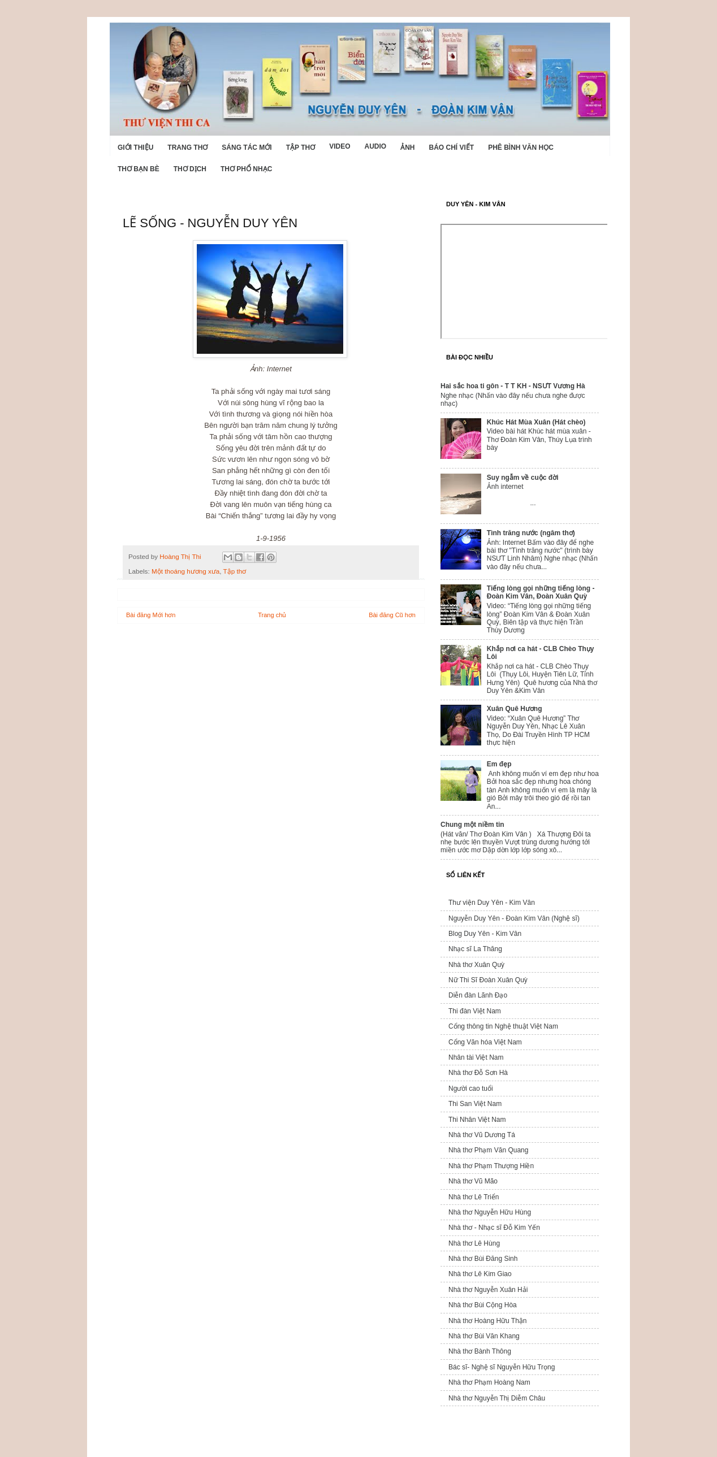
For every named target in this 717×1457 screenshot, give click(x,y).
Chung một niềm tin (472, 825)
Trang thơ (187, 147)
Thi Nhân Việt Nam (477, 1120)
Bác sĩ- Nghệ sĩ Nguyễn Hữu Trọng (501, 1367)
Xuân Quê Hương (514, 709)
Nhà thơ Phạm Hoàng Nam (489, 1382)
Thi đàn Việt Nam (474, 1011)
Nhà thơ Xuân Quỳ (476, 965)
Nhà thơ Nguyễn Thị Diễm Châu (496, 1398)
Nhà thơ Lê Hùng (474, 1243)
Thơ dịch (190, 169)
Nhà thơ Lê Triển (473, 1197)
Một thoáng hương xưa (185, 571)
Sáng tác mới (246, 147)
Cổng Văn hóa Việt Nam (485, 1042)
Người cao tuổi (470, 1088)
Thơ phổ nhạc (246, 169)
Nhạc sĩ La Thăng (475, 949)
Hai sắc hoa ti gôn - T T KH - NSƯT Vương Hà (512, 386)
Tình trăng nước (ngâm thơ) (531, 533)
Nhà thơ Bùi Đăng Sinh (482, 1259)
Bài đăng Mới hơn (150, 615)
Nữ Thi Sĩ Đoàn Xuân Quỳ (488, 980)
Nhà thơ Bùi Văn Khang (484, 1336)
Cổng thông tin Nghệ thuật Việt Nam (503, 1026)
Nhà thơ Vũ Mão (473, 1181)
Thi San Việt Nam (475, 1104)
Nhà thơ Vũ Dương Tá (481, 1135)
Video (339, 146)
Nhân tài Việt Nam (476, 1057)
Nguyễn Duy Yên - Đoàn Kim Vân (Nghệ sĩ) (514, 918)
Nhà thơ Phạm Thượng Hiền (491, 1166)
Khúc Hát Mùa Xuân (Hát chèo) (536, 422)
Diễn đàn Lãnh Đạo (477, 995)
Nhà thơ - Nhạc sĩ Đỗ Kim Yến (494, 1227)
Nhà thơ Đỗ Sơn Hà (478, 1073)
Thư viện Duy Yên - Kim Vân (491, 903)
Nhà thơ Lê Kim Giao (480, 1274)
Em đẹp (499, 764)
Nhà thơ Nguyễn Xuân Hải (488, 1290)
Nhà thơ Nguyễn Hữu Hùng (489, 1212)
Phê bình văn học (521, 147)
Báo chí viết (451, 147)
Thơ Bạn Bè (138, 169)
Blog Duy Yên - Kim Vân (484, 934)
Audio (375, 146)
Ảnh (407, 147)
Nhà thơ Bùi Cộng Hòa (482, 1305)
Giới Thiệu (135, 147)
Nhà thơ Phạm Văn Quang (488, 1150)
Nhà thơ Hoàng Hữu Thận (487, 1321)
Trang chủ (272, 615)
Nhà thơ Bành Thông (479, 1351)
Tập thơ (300, 147)
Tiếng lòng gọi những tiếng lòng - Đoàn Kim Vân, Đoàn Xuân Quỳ (541, 592)
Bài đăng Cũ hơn (392, 615)
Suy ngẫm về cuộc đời (523, 478)
